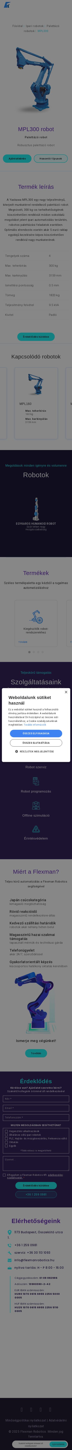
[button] (36, 751)
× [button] (66, 692)
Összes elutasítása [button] (36, 742)
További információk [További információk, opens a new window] (35, 724)
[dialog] (36, 725)
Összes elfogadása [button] (36, 733)
